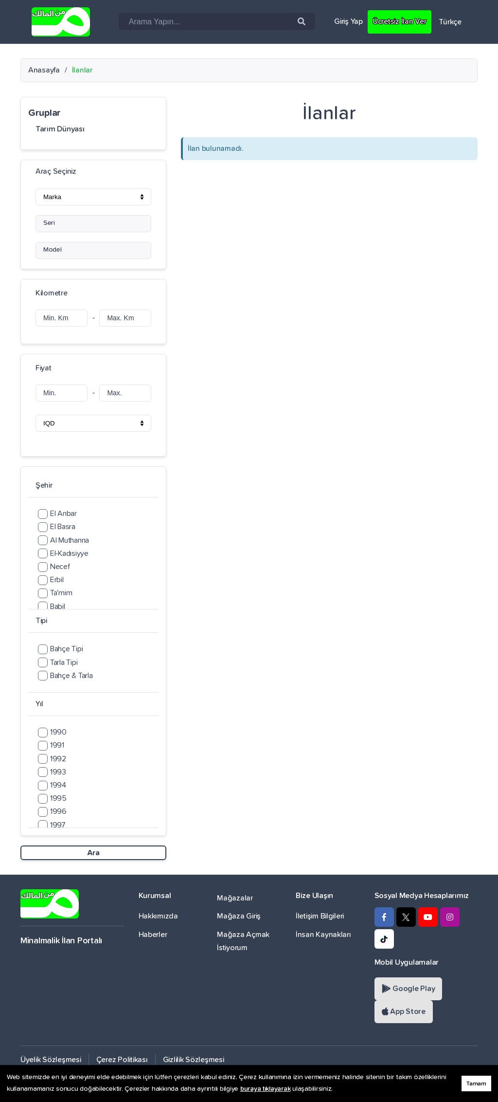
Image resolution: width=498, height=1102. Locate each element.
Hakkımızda (158, 916)
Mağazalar (235, 898)
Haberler (153, 934)
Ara (93, 853)
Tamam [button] (476, 1084)
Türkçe (450, 22)
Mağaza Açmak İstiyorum (243, 941)
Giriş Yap (348, 21)
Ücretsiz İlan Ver (400, 21)
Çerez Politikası (122, 1060)
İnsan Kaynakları (323, 934)
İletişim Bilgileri (320, 916)
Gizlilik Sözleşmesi (193, 1060)
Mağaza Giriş (239, 916)
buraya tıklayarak (265, 1088)
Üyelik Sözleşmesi (50, 1060)
